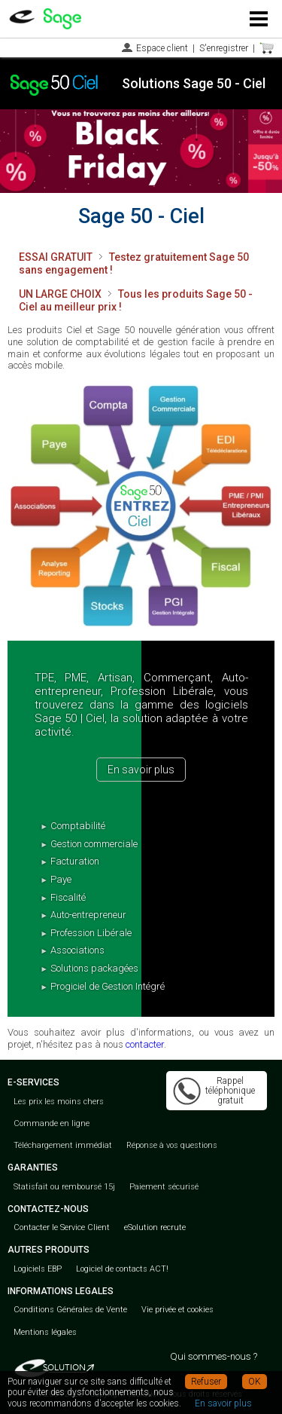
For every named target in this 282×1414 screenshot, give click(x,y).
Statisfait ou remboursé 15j (64, 1187)
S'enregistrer (223, 48)
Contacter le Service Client (62, 1227)
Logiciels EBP (38, 1269)
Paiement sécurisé (164, 1187)
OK (254, 1381)
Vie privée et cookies (177, 1310)
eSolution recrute (155, 1227)
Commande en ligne (51, 1123)
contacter (145, 1044)
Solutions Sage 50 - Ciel (193, 83)
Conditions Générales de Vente (70, 1310)
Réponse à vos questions (171, 1145)
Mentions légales (45, 1332)
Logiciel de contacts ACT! (122, 1269)
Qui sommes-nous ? (213, 1356)
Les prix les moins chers (59, 1101)
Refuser (206, 1381)
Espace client (162, 48)
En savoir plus (141, 770)
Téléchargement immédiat (63, 1145)
